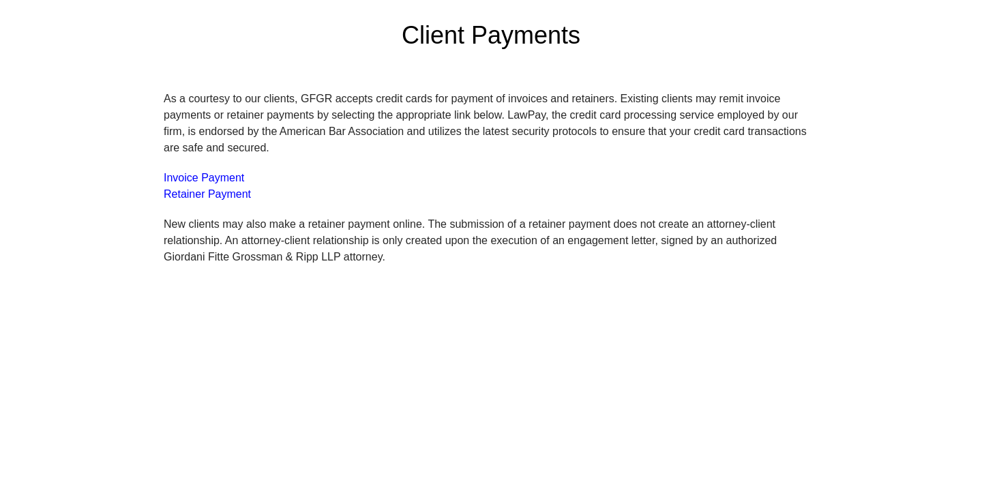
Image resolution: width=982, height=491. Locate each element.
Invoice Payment (204, 177)
